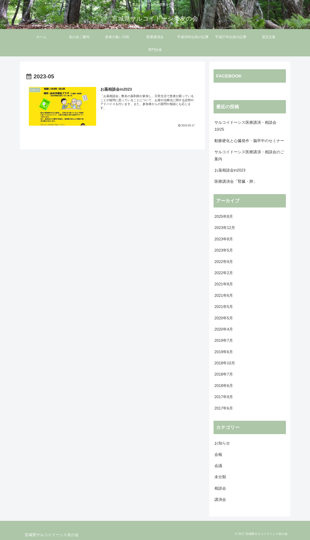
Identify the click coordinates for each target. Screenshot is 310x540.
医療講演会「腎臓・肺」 (235, 181)
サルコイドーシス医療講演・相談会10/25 (245, 126)
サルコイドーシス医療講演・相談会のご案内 (249, 155)
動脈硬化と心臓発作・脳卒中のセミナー (249, 141)
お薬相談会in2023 (229, 170)
